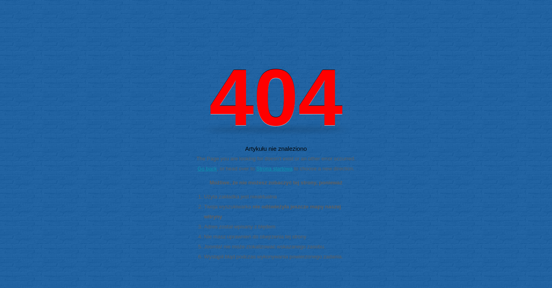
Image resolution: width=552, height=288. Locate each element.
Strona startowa (274, 169)
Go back (207, 169)
